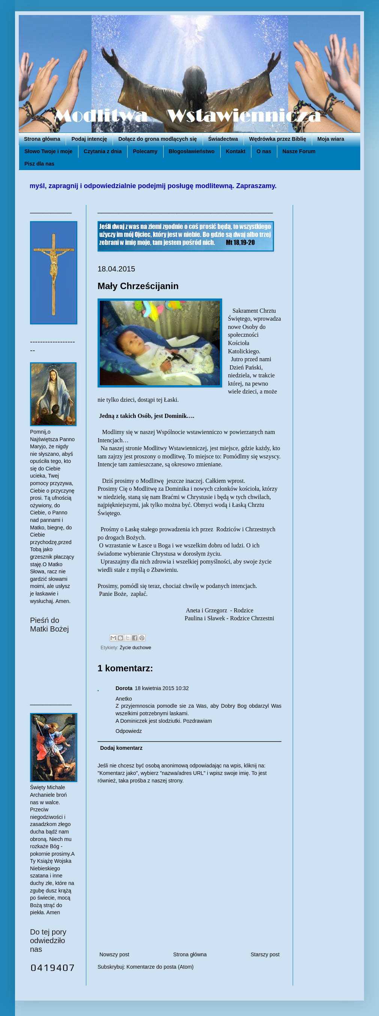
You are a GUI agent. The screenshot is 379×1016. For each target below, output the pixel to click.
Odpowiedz (129, 731)
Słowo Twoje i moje (48, 151)
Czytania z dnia (103, 151)
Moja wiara (330, 139)
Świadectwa (223, 139)
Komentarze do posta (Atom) (160, 967)
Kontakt (235, 151)
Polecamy (145, 151)
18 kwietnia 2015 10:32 (162, 688)
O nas (264, 151)
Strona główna (42, 139)
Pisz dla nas (39, 164)
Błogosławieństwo (192, 151)
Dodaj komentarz (121, 748)
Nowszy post (114, 954)
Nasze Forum (299, 151)
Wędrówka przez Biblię (277, 139)
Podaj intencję (89, 139)
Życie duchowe (135, 647)
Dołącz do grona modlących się (157, 139)
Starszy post (265, 954)
